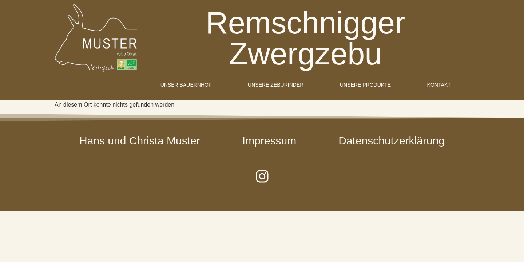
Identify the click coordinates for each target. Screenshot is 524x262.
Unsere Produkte (365, 85)
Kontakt (439, 85)
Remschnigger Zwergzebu (305, 38)
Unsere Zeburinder (275, 85)
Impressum (269, 141)
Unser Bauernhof (186, 85)
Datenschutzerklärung (391, 141)
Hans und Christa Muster (139, 141)
